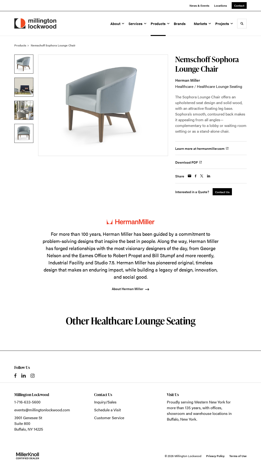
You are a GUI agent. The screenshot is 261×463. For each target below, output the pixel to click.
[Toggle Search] (242, 23)
